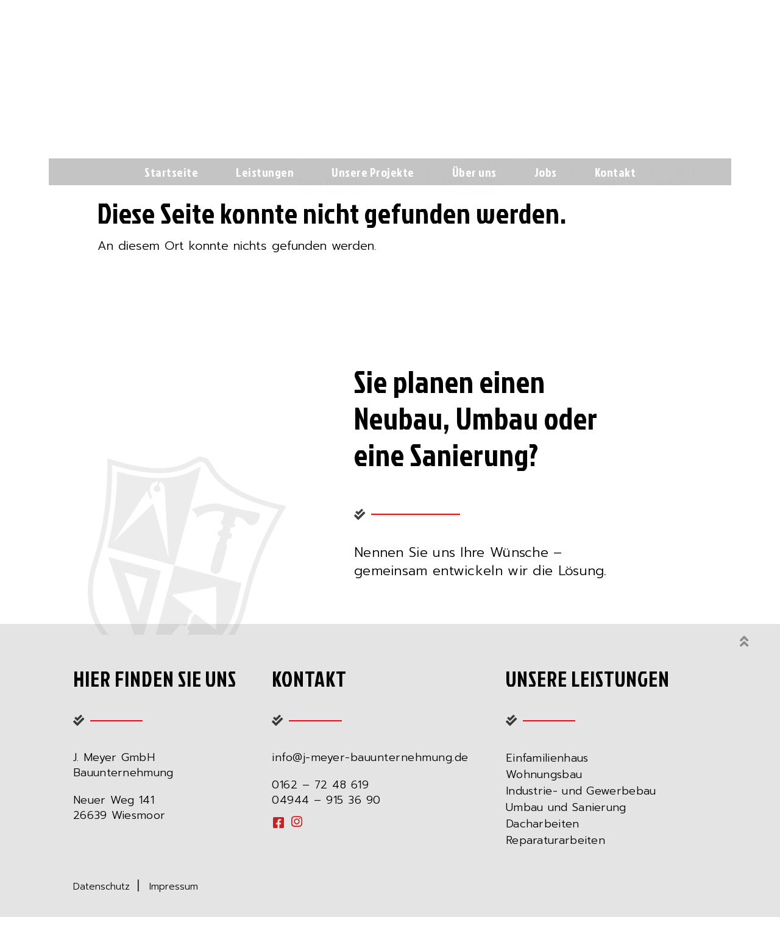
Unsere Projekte (373, 171)
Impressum (173, 899)
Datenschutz (105, 899)
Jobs (545, 171)
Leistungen (265, 171)
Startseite (171, 171)
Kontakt (615, 171)
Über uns (474, 171)
